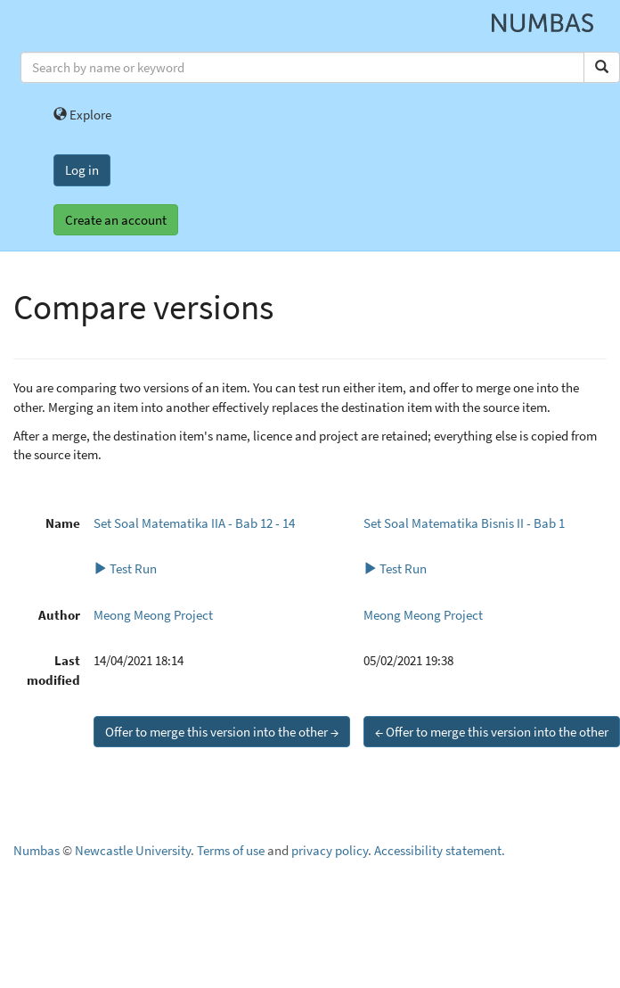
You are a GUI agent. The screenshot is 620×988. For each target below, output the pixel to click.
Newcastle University (133, 850)
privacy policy (329, 850)
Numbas (36, 850)
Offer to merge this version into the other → (222, 731)
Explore (82, 114)
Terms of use (231, 850)
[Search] (601, 67)
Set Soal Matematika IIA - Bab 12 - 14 (194, 523)
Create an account (116, 219)
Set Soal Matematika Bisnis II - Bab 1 (464, 523)
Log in (82, 169)
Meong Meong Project (153, 614)
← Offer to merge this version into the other (491, 731)
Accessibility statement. (439, 850)
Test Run (125, 568)
